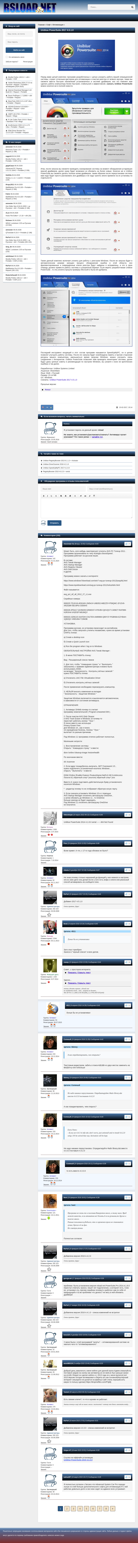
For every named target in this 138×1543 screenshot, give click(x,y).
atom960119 (68, 1363)
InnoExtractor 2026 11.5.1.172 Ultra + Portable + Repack (18, 126)
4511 (68, 1005)
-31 (47, 407)
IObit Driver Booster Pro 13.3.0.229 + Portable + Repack (17, 132)
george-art (68, 1278)
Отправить (54, 523)
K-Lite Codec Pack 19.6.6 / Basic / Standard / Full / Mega (19, 120)
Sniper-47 (67, 1450)
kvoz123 (67, 1335)
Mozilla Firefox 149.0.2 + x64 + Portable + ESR (18, 78)
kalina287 (67, 1477)
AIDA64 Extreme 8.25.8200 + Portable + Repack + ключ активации (17, 108)
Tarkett (66, 1392)
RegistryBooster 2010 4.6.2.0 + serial (56, 471)
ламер (66, 962)
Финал (48, 390)
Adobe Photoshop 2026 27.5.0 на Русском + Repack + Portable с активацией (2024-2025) (19, 84)
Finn (65, 843)
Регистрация (28, 62)
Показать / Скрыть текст (79, 972)
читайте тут (97, 437)
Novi (65, 1198)
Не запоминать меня (16, 57)
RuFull (66, 894)
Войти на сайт (19, 50)
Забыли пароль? (12, 62)
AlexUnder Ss (69, 544)
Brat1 (66, 924)
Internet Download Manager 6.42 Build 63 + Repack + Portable (19, 91)
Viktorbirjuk (68, 815)
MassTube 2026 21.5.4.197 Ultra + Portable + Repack (19, 102)
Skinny (66, 1078)
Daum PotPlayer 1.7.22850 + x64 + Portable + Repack (19, 96)
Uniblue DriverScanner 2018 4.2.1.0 (56, 464)
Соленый (67, 1039)
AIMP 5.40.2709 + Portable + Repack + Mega (17, 115)
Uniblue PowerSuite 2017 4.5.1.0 (63, 380)
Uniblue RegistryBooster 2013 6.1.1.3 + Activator (60, 461)
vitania (66, 870)
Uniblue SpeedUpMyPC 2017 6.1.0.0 (56, 468)
